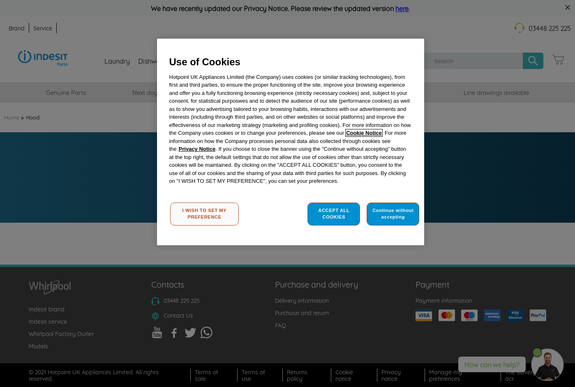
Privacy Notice (197, 149)
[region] (290, 142)
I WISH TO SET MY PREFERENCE (204, 213)
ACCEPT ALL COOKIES (333, 213)
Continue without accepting (392, 213)
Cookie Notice (364, 133)
